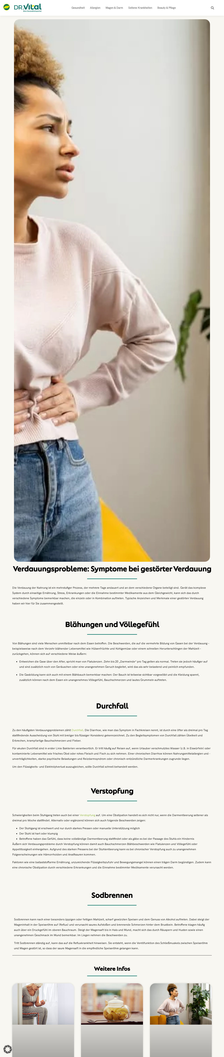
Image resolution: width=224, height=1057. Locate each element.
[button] (212, 7)
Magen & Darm (114, 8)
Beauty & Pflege (166, 8)
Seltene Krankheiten (140, 8)
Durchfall (77, 730)
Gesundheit (78, 8)
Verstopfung (87, 815)
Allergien (95, 8)
